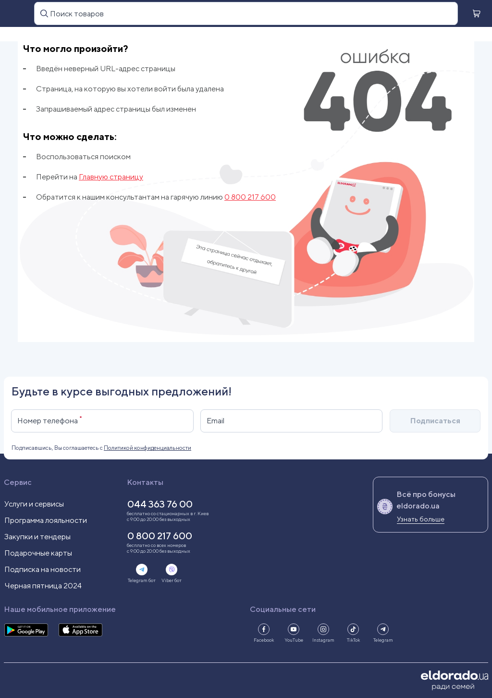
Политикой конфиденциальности (147, 447)
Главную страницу (111, 176)
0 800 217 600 (250, 197)
